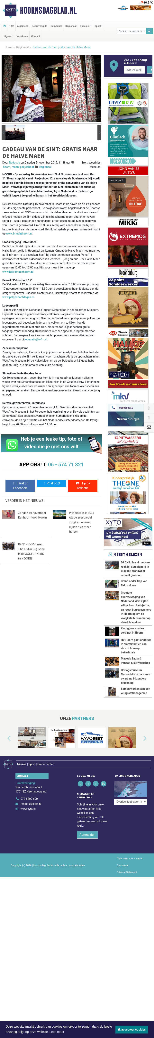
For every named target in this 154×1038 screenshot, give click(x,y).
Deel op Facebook (20, 485)
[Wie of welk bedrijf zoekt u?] (134, 70)
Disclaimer (123, 865)
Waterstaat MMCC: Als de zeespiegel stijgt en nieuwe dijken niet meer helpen (81, 522)
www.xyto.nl (28, 809)
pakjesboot (27, 167)
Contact (35, 36)
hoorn (7, 167)
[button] (3, 132)
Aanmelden (87, 835)
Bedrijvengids (39, 26)
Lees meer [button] (57, 1031)
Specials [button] (84, 26)
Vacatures (22, 36)
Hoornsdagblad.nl (48, 10)
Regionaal (71, 26)
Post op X (51, 483)
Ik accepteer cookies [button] (132, 1029)
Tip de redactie (83, 485)
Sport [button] (98, 26)
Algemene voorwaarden (130, 858)
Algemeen (22, 26)
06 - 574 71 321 (66, 465)
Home (8, 47)
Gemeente (56, 26)
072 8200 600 (29, 799)
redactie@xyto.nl (31, 804)
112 (11, 26)
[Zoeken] (149, 31)
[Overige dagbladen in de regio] (130, 802)
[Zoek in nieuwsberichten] (131, 31)
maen (15, 167)
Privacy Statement (127, 872)
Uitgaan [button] (7, 36)
